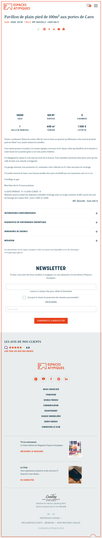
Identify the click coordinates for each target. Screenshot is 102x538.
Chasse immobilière (51, 416)
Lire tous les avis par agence (18, 351)
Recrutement (51, 411)
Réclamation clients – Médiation (38, 523)
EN (53, 514)
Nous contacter (51, 389)
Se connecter (27, 480)
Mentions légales (71, 523)
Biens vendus (51, 422)
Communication (51, 406)
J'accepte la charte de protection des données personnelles (53, 297)
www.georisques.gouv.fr (13, 252)
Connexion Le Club (51, 427)
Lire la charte (51, 301)
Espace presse (51, 400)
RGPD (59, 523)
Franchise (51, 395)
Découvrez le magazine (31, 451)
